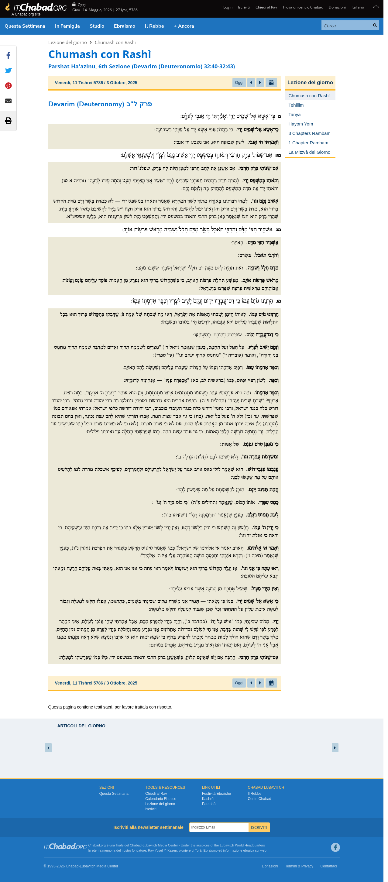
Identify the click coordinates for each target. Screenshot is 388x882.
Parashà (209, 804)
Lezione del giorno (67, 42)
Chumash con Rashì (115, 42)
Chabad (136, 845)
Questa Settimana (25, 26)
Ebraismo (124, 26)
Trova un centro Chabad (303, 7)
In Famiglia (67, 26)
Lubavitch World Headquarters (242, 845)
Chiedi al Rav (266, 7)
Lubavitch (150, 845)
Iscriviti (244, 7)
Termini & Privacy (299, 866)
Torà (198, 850)
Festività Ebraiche (216, 793)
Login (227, 7)
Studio (97, 26)
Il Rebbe (154, 26)
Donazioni (337, 7)
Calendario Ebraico (160, 799)
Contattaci (328, 866)
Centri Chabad (259, 799)
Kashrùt (208, 799)
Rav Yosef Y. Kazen (162, 850)
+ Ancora (184, 26)
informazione (232, 850)
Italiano (358, 7)
